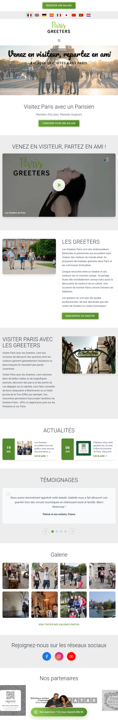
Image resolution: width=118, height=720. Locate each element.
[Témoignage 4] (65, 531)
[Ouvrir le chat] (59, 712)
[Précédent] (46, 531)
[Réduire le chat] (35, 712)
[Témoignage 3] (61, 531)
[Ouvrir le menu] (59, 40)
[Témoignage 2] (57, 531)
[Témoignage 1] (52, 531)
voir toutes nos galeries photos (59, 624)
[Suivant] (72, 531)
